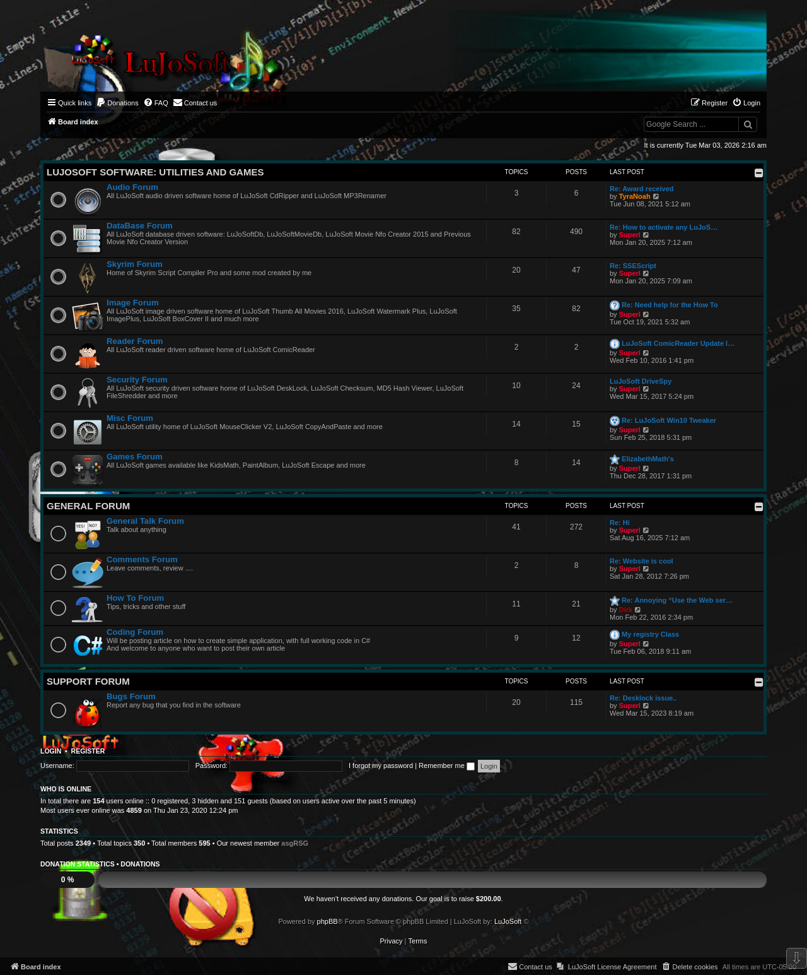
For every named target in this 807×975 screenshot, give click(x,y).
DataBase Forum (140, 225)
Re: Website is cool (641, 561)
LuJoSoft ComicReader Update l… (678, 343)
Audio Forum (132, 187)
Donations (140, 864)
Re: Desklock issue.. (643, 698)
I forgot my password (381, 765)
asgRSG (294, 843)
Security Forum (137, 379)
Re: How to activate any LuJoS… (663, 227)
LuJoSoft (507, 921)
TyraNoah (635, 196)
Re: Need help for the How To (670, 305)
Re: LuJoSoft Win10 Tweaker (669, 420)
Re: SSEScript (633, 265)
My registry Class (650, 634)
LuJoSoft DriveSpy (640, 381)
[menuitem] (117, 102)
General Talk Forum (145, 521)
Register (88, 751)
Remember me (447, 765)
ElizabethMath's (648, 459)
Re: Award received (642, 188)
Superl (630, 235)
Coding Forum (135, 632)
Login (50, 751)
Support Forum (88, 681)
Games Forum (135, 456)
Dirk (625, 609)
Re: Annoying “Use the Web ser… (677, 600)
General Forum (88, 505)
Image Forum (133, 302)
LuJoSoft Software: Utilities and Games (155, 172)
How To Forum (135, 598)
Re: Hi (620, 522)
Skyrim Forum (135, 264)
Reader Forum (135, 341)
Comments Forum (142, 559)
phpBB (327, 921)
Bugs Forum (131, 696)
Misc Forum (130, 418)
